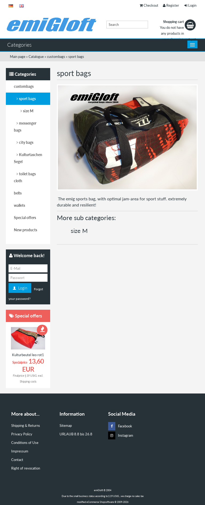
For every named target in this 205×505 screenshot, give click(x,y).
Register (171, 5)
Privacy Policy (21, 434)
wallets (19, 205)
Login (190, 5)
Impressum (19, 451)
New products (25, 230)
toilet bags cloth (25, 177)
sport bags (27, 98)
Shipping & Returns (25, 425)
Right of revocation (25, 468)
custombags (24, 86)
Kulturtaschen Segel (28, 158)
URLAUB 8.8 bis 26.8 (76, 434)
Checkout (149, 5)
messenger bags (25, 126)
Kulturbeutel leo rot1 (28, 355)
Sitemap (66, 425)
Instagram (120, 435)
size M (79, 230)
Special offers (25, 217)
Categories (19, 44)
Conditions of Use (24, 442)
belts (18, 193)
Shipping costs (28, 381)
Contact (17, 460)
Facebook (120, 426)
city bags (26, 142)
